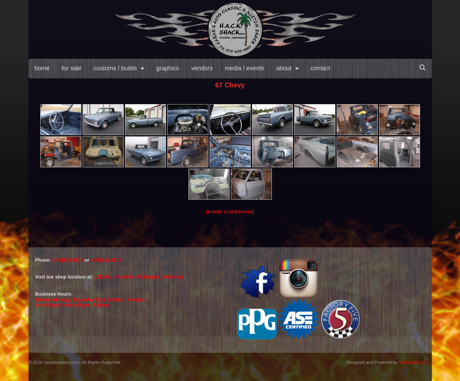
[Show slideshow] (230, 211)
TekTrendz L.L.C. (415, 362)
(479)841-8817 (105, 260)
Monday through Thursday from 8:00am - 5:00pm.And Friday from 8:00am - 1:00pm (90, 302)
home (42, 68)
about (283, 68)
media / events (244, 68)
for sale (72, 68)
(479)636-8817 (68, 260)
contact (320, 68)
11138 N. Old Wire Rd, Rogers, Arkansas (139, 277)
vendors (202, 68)
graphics (167, 68)
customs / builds (115, 68)
